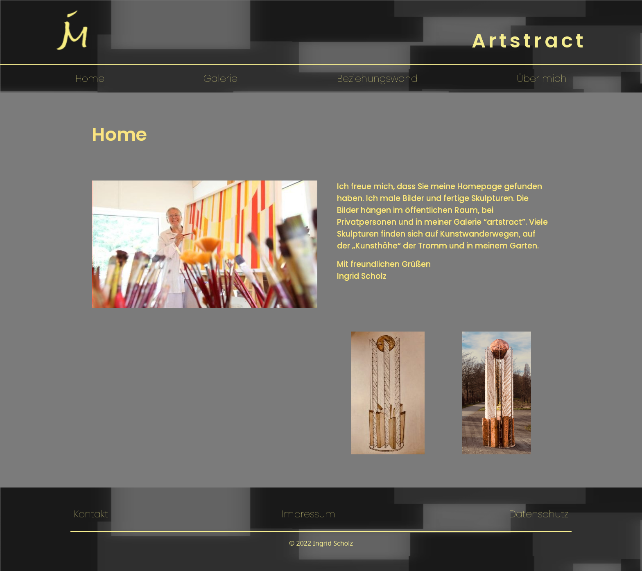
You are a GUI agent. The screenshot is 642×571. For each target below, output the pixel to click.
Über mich (542, 78)
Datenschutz (538, 514)
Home (89, 78)
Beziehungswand (377, 78)
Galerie (220, 78)
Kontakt (91, 514)
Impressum (308, 514)
